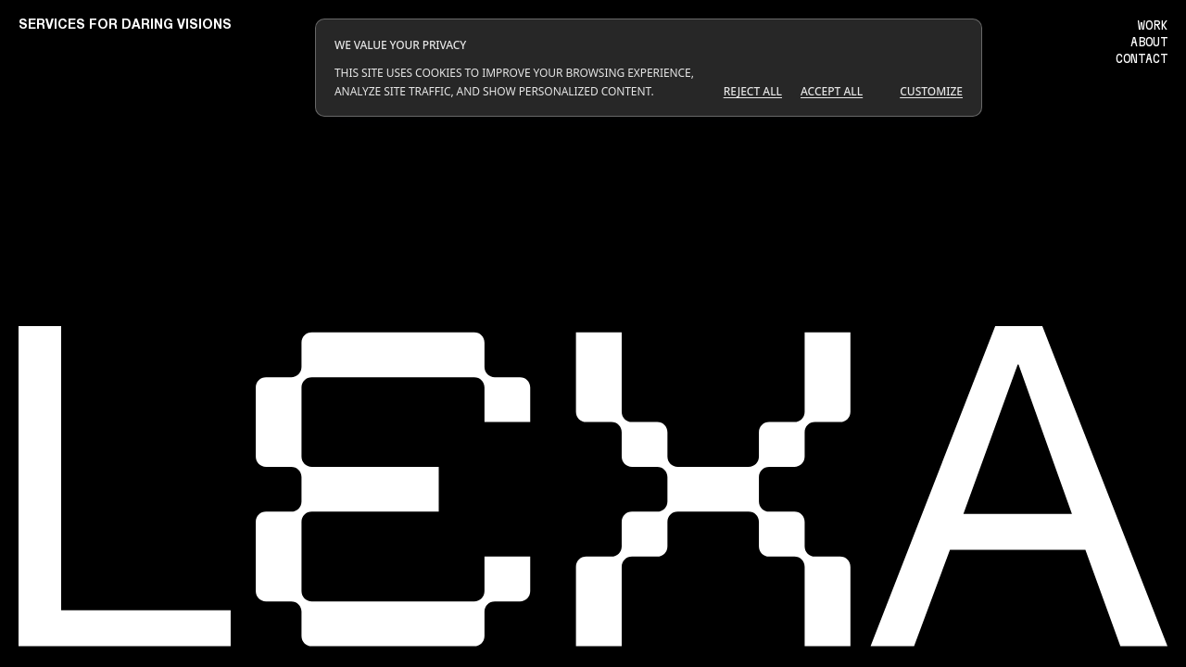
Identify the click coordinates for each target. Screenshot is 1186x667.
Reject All (753, 91)
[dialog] (648, 68)
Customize (931, 91)
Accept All (832, 91)
